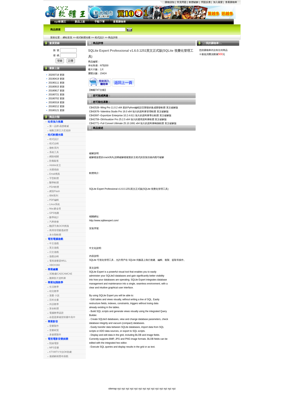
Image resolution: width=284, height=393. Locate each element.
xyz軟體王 (60, 21)
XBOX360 (54, 265)
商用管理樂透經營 (58, 230)
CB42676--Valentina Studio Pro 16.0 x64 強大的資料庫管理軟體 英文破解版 (129, 111)
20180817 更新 (56, 90)
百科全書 (54, 299)
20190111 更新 (56, 82)
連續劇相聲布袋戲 (58, 356)
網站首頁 (67, 37)
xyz (119, 388)
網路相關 (54, 156)
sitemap (112, 388)
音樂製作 (54, 326)
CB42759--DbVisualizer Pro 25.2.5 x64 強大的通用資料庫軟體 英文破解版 (128, 119)
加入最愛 (218, 2)
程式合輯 (54, 143)
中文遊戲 (54, 243)
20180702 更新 (56, 98)
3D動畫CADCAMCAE (60, 273)
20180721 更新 (56, 94)
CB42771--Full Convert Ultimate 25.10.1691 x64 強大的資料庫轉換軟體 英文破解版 (133, 123)
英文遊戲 (54, 247)
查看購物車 (231, 2)
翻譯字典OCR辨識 (59, 226)
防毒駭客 (54, 160)
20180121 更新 (56, 110)
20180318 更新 (56, 102)
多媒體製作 (55, 334)
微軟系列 (54, 147)
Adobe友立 (55, 165)
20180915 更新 (56, 86)
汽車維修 (54, 221)
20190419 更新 (56, 78)
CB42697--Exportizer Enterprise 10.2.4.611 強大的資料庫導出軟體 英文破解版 (130, 115)
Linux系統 (54, 204)
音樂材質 (54, 330)
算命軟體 (54, 308)
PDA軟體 (54, 187)
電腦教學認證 (56, 312)
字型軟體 (54, 178)
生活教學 (54, 286)
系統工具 (54, 152)
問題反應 (206, 2)
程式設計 (99, 37)
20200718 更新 (56, 74)
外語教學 (54, 304)
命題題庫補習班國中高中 (62, 317)
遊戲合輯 (54, 256)
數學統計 (54, 217)
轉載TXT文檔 (98, 90)
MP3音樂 (54, 347)
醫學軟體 (54, 182)
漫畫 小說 (54, 295)
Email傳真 (54, 174)
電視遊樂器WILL (58, 260)
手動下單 (99, 21)
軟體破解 (193, 2)
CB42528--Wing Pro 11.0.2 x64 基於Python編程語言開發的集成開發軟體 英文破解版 (133, 107)
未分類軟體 (55, 234)
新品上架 (80, 21)
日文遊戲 (54, 252)
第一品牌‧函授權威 (59, 126)
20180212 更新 (56, 106)
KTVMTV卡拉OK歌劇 (60, 352)
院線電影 (54, 343)
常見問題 (181, 2)
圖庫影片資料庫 (57, 278)
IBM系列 (53, 195)
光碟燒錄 (54, 169)
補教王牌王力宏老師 (60, 130)
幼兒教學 (54, 291)
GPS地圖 (54, 213)
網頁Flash (54, 191)
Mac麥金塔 (55, 208)
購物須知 (169, 2)
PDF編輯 (54, 200)
